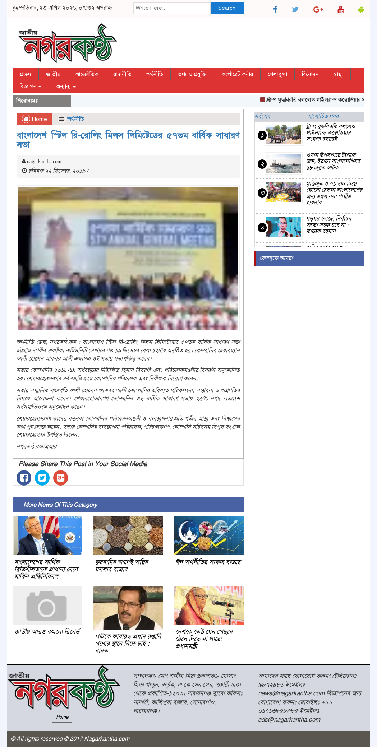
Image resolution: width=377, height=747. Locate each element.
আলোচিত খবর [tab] (323, 116)
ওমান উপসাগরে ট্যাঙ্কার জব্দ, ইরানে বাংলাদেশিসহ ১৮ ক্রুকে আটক (333, 161)
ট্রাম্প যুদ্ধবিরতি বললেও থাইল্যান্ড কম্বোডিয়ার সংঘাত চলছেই (330, 133)
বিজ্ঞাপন (30, 86)
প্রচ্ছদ (25, 74)
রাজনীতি (122, 74)
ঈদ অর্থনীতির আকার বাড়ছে (207, 562)
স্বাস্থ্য (338, 74)
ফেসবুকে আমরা (276, 258)
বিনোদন (310, 74)
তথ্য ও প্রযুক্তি (192, 74)
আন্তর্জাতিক (86, 74)
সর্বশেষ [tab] (262, 116)
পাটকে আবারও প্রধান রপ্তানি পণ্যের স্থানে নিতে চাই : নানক (128, 643)
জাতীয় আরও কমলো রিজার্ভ (46, 632)
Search (226, 8)
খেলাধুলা (277, 74)
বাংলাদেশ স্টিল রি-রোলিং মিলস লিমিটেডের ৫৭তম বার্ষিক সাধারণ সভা (128, 140)
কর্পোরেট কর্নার (237, 74)
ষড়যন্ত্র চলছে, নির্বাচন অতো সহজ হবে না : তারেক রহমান (328, 225)
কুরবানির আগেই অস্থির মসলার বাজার (121, 565)
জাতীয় (53, 74)
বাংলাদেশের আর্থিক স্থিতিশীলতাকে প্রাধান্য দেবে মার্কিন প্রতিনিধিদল (46, 569)
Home (34, 119)
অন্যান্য (66, 86)
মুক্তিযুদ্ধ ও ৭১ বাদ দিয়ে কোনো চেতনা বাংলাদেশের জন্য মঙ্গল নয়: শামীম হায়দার (334, 193)
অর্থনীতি (154, 74)
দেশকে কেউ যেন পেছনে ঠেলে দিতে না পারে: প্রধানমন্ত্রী (204, 639)
